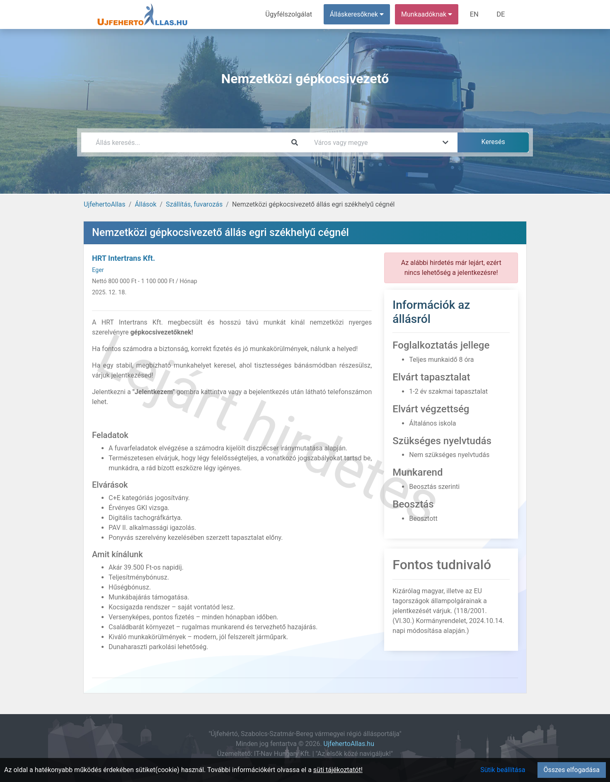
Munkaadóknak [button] (428, 14)
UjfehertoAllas (105, 204)
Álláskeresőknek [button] (358, 14)
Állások (145, 204)
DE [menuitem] (501, 14)
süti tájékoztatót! (338, 770)
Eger (98, 270)
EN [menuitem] (475, 14)
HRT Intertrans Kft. (123, 258)
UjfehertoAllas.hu (349, 744)
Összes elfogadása (572, 770)
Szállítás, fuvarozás (194, 204)
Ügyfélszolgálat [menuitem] (291, 14)
